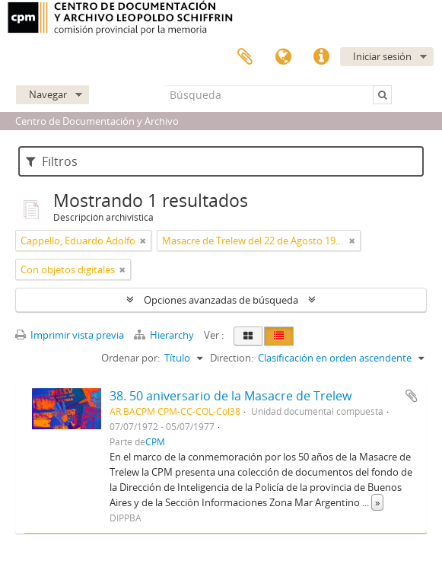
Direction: (231, 358)
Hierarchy (165, 335)
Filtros (52, 161)
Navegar (48, 94)
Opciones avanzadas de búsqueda (221, 300)
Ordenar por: (130, 358)
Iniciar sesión (382, 56)
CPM (155, 441)
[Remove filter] (143, 240)
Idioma (283, 57)
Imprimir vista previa (69, 335)
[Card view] (248, 336)
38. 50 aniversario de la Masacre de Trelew (230, 395)
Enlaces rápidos (321, 57)
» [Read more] (377, 502)
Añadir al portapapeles (411, 395)
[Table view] (279, 336)
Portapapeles (245, 57)
